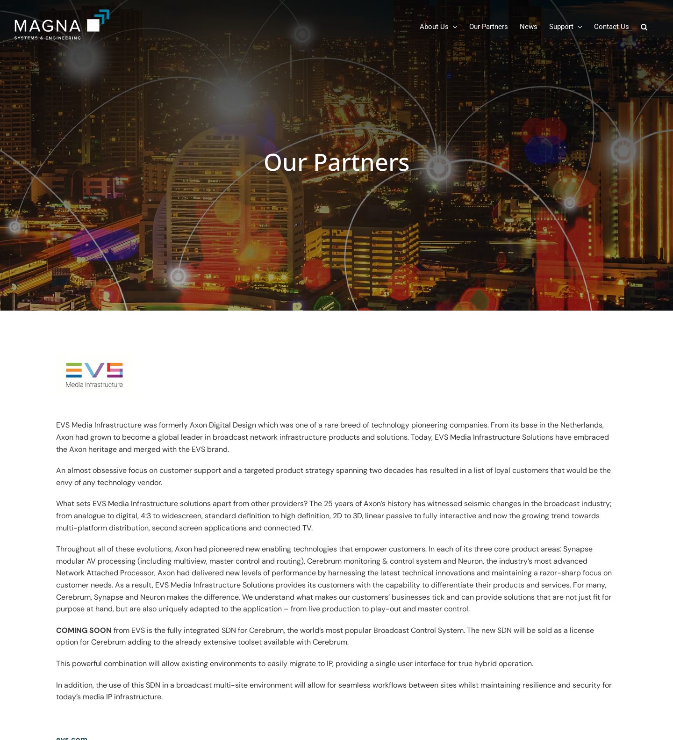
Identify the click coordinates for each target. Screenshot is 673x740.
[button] (644, 27)
